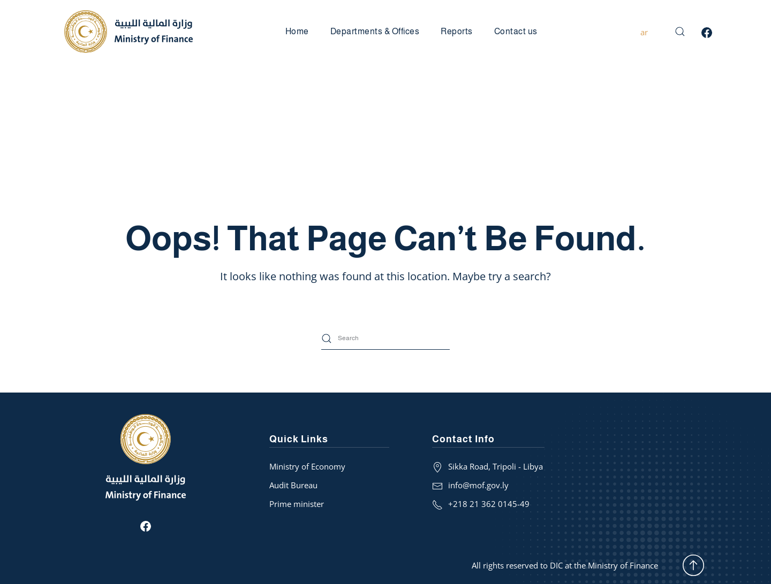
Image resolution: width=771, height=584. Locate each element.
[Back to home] (128, 31)
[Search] (385, 338)
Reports (457, 31)
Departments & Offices (375, 31)
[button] (680, 31)
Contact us (516, 31)
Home (297, 31)
